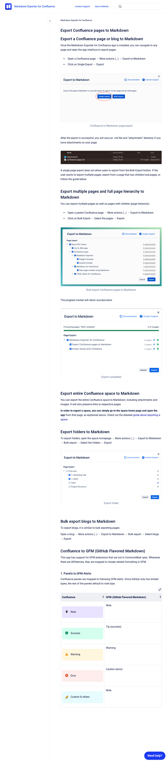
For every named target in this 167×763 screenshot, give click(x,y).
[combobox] (139, 6)
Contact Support (82, 6)
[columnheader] (83, 597)
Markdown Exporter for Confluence (34, 6)
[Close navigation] (50, 21)
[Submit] (120, 6)
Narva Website (102, 6)
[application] (155, 756)
